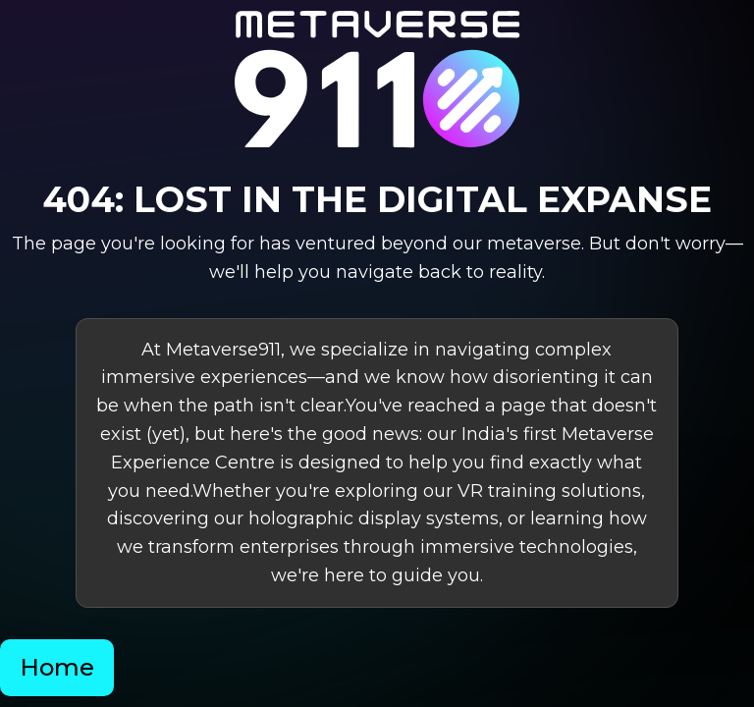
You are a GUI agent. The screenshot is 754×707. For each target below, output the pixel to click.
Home (57, 667)
